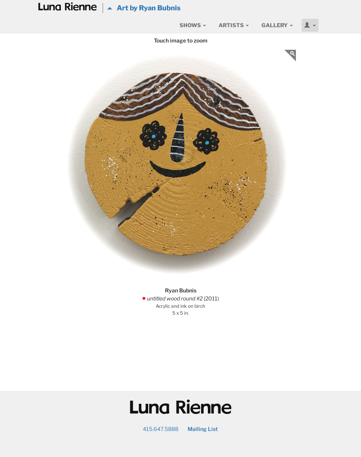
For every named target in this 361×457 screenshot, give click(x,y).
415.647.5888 (160, 429)
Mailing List (203, 429)
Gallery (277, 25)
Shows (193, 25)
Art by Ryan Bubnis (144, 8)
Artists (234, 25)
